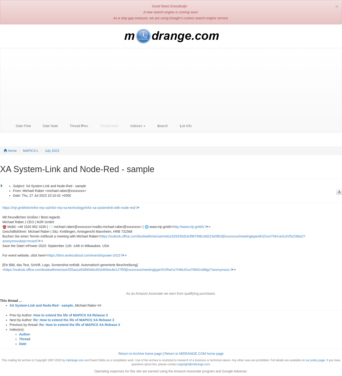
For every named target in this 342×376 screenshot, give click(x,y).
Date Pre (21, 126)
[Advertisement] (171, 84)
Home (10, 151)
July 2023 (52, 151)
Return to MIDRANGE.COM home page (193, 353)
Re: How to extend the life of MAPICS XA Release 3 (73, 320)
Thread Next (107, 126)
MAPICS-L (31, 151)
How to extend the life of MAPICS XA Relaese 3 (70, 315)
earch (160, 126)
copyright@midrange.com (193, 364)
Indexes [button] (135, 126)
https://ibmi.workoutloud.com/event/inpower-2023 (84, 255)
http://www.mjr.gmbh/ (188, 227)
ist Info (183, 126)
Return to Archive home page (140, 353)
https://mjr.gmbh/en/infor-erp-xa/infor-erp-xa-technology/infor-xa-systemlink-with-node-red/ (69, 208)
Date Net (48, 126)
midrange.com (75, 360)
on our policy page (313, 360)
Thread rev (76, 126)
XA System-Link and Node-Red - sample (41, 305)
